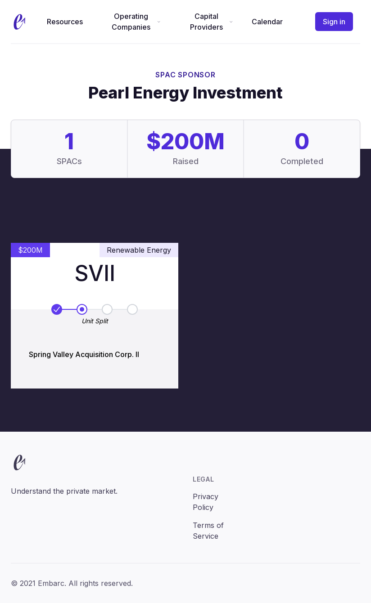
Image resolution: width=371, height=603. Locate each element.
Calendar (267, 21)
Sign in (334, 21)
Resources (65, 21)
